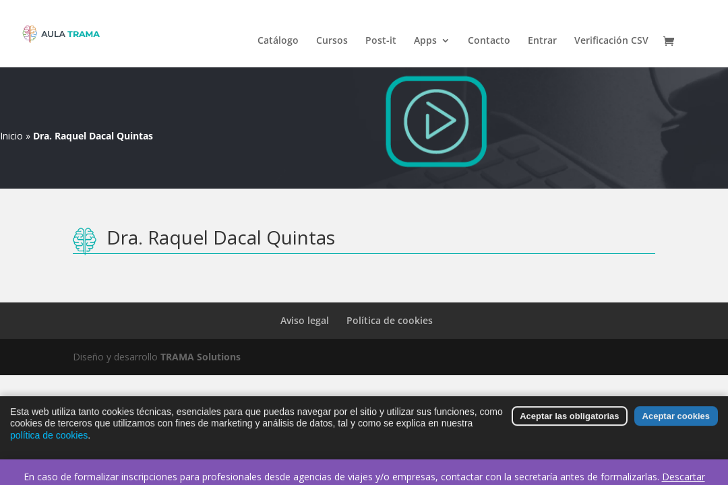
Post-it (380, 41)
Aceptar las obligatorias (569, 420)
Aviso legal (304, 320)
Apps (425, 41)
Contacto (489, 41)
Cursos (332, 41)
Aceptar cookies (676, 420)
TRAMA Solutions (200, 356)
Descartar (683, 476)
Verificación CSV (611, 41)
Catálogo (278, 41)
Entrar (542, 41)
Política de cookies (389, 320)
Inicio (11, 135)
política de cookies (49, 439)
